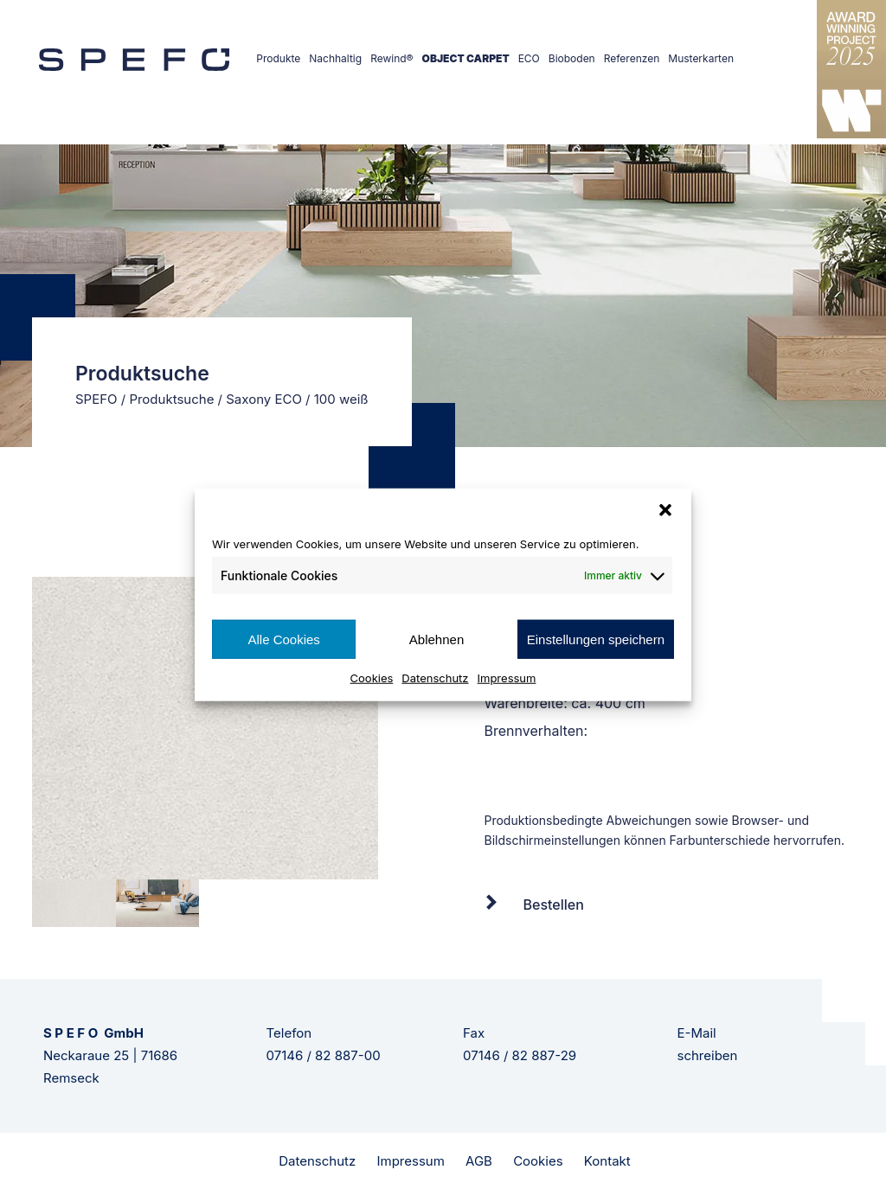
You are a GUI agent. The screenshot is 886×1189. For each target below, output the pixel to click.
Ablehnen (436, 638)
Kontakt (607, 1161)
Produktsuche (171, 399)
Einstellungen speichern (595, 638)
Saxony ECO (264, 399)
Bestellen (553, 904)
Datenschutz (434, 678)
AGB (478, 1161)
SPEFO (96, 399)
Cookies (372, 678)
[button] (665, 509)
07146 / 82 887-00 (323, 1055)
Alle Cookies (283, 638)
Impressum (507, 678)
